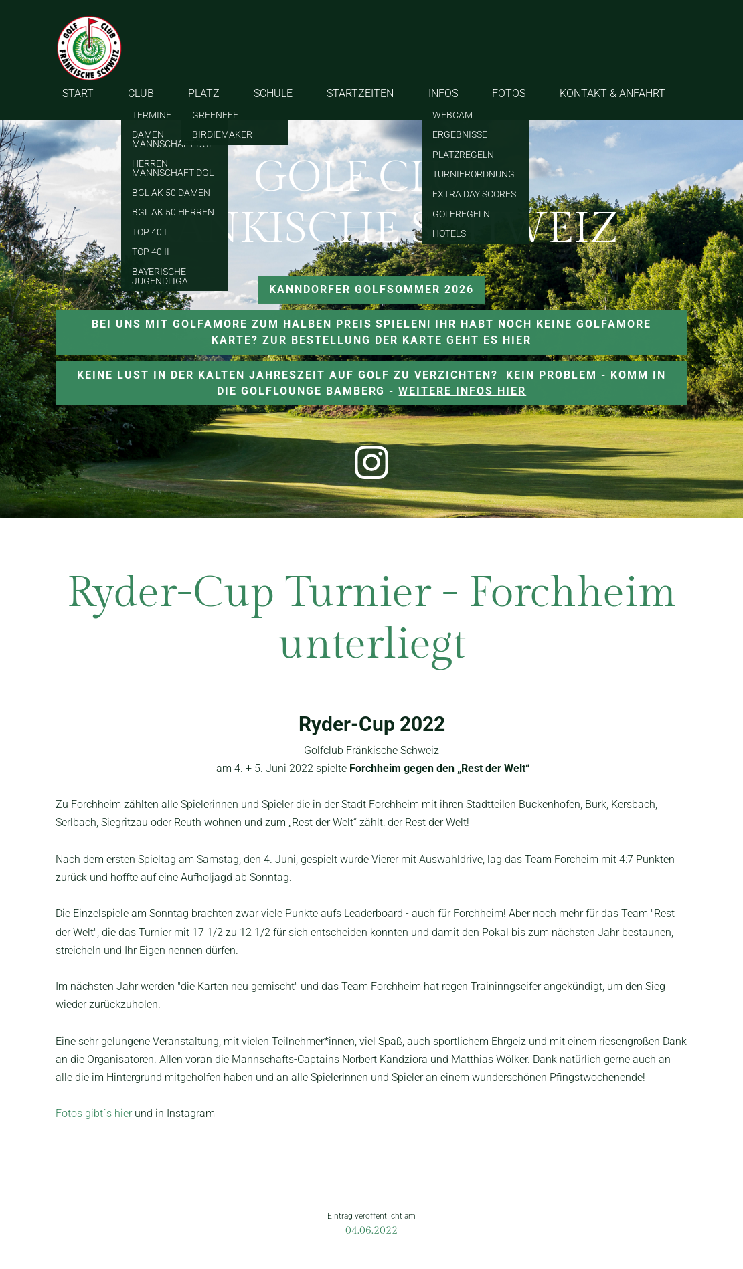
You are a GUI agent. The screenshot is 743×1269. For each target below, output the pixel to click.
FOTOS (508, 93)
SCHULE (273, 93)
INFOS (443, 93)
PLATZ (204, 93)
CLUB (141, 93)
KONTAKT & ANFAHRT (612, 93)
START (78, 93)
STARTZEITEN (360, 93)
